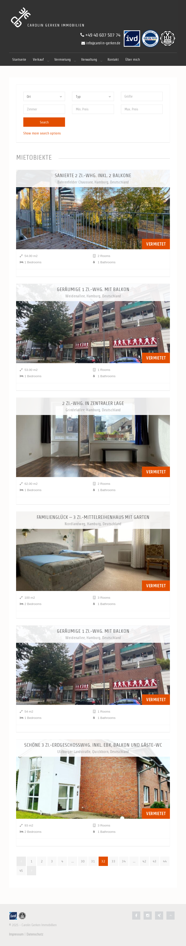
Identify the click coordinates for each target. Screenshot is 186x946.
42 (144, 861)
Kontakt (113, 59)
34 (124, 861)
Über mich (132, 59)
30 (83, 861)
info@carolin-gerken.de (100, 43)
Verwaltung (89, 59)
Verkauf (38, 59)
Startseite (19, 59)
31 (93, 861)
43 (154, 861)
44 (165, 861)
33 (113, 861)
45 (21, 870)
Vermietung (62, 59)
